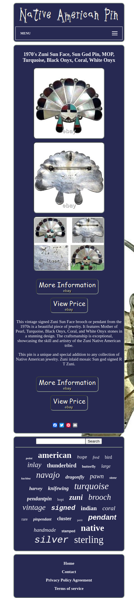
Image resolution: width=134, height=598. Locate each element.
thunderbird (61, 465)
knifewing (58, 488)
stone (113, 478)
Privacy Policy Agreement (69, 580)
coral (108, 508)
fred (96, 457)
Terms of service (68, 588)
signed (63, 508)
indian (89, 508)
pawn (97, 476)
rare (24, 519)
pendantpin (39, 499)
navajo (48, 475)
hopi (60, 499)
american (54, 455)
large (106, 466)
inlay (34, 464)
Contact (69, 571)
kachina (25, 478)
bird (108, 457)
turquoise (91, 486)
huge (82, 457)
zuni (76, 497)
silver (51, 540)
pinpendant (42, 519)
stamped (68, 531)
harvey (35, 488)
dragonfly (74, 477)
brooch (99, 497)
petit (80, 520)
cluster (64, 518)
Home (69, 563)
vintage (34, 507)
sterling (89, 539)
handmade (45, 530)
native (92, 528)
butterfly (89, 466)
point (29, 458)
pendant (102, 517)
